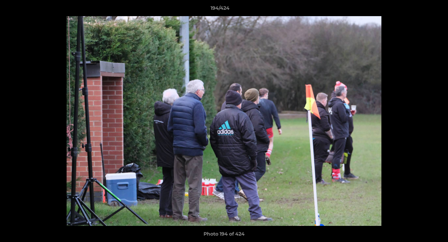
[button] (420, 10)
